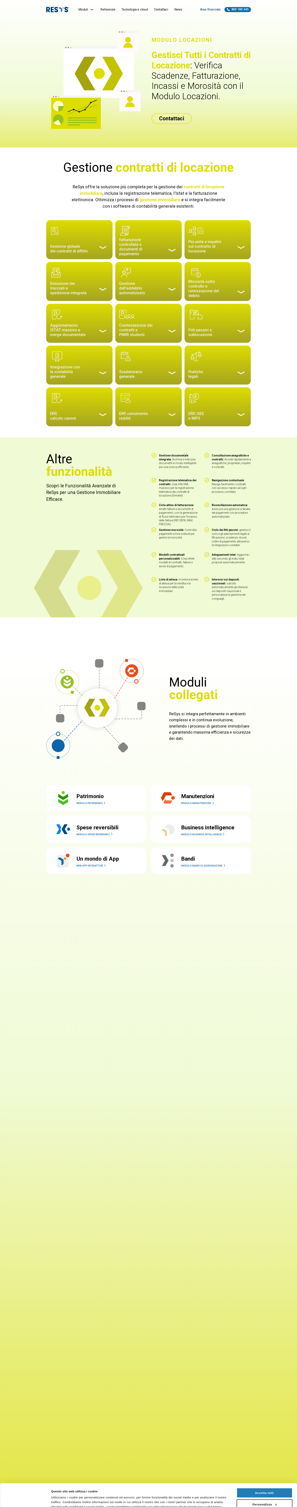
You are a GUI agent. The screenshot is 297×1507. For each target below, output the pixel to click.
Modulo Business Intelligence (203, 844)
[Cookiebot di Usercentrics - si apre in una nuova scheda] (25, 1499)
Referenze (107, 9)
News (178, 9)
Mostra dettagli (61, 1499)
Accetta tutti (264, 1470)
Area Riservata (210, 9)
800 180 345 (238, 9)
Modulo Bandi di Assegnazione (203, 875)
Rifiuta (264, 1493)
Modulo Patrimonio (91, 813)
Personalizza (265, 1481)
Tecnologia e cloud (134, 9)
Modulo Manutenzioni (198, 813)
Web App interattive (91, 875)
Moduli (86, 9)
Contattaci (161, 9)
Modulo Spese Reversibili (95, 844)
